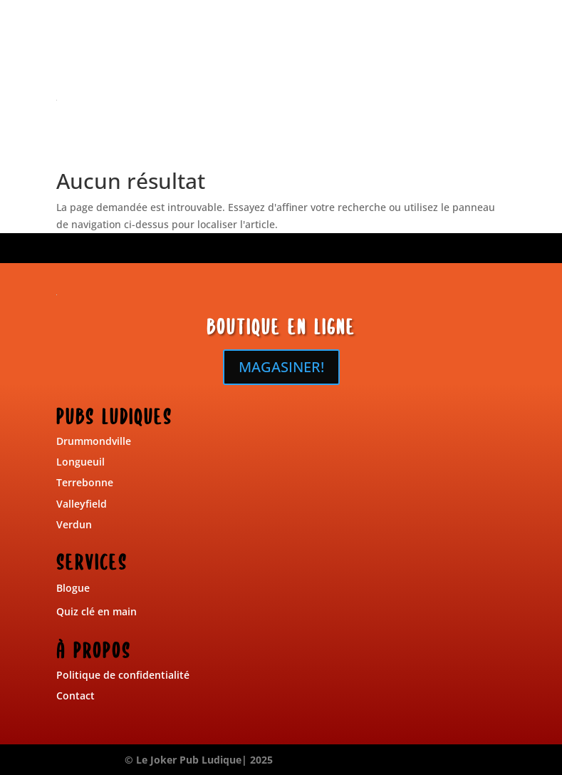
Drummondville (93, 441)
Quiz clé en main (96, 611)
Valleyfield (81, 503)
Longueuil (80, 461)
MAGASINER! (281, 366)
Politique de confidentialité (122, 675)
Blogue (73, 588)
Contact (75, 695)
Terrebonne (84, 482)
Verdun (74, 524)
